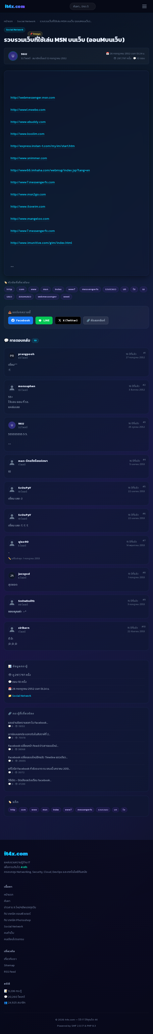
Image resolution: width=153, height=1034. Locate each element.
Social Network (26, 21)
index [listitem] (58, 289)
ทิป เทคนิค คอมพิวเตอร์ (17, 914)
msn (45, 809)
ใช (124, 809)
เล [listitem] (143, 289)
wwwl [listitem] (66, 296)
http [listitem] (9, 289)
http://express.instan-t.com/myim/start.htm (43, 145)
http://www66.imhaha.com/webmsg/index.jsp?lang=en (50, 170)
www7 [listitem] (71, 289)
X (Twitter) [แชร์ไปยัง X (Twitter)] (67, 320)
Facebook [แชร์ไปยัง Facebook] (20, 320)
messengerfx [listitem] (90, 289)
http (12, 809)
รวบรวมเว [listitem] (110, 289)
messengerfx (84, 809)
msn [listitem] (45, 289)
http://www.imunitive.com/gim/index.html (41, 242)
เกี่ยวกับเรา (10, 959)
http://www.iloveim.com (28, 206)
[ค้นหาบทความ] (83, 6)
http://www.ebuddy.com (28, 121)
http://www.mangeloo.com (30, 218)
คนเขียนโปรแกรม (14, 939)
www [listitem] (33, 289)
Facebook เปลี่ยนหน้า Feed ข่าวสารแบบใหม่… (76, 747)
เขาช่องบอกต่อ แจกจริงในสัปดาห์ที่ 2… (76, 736)
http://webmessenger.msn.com (33, 97)
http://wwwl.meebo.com (28, 109)
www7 (68, 809)
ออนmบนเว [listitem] (25, 296)
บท (115, 809)
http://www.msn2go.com (28, 194)
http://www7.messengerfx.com (33, 182)
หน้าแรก (8, 21)
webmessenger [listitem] (47, 296)
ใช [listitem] (134, 289)
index (56, 809)
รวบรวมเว (103, 809)
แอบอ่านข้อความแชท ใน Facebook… (76, 724)
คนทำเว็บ (9, 933)
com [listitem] (21, 289)
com (23, 809)
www (34, 809)
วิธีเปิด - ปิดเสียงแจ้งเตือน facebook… (76, 782)
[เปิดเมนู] (144, 6)
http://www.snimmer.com (29, 158)
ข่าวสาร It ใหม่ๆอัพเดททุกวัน (20, 907)
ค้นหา (7, 901)
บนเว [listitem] (9, 296)
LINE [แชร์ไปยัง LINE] (44, 320)
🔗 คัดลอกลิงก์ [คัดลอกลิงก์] (96, 320)
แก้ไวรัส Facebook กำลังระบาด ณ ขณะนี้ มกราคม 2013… (76, 770)
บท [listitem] (124, 289)
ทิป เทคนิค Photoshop (17, 920)
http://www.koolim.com (27, 133)
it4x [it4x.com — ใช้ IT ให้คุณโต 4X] (15, 6)
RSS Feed (10, 972)
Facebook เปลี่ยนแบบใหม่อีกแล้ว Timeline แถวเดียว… (76, 759)
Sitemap (9, 965)
